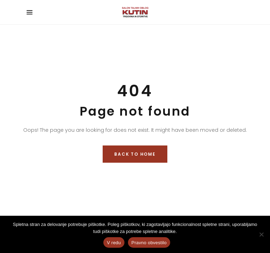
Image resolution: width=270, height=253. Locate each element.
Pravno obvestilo (149, 242)
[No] (261, 234)
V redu (114, 242)
